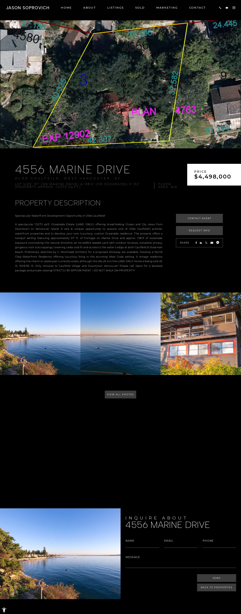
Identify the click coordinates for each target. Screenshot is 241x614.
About (89, 7)
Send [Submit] (217, 578)
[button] (4, 610)
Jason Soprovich (27, 7)
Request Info (210, 230)
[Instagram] (234, 7)
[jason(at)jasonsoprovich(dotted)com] (227, 7)
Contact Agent (210, 218)
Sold (140, 7)
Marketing (167, 7)
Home (66, 7)
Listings (115, 7)
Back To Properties (217, 587)
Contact (197, 7)
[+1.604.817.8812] (220, 7)
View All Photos (120, 394)
